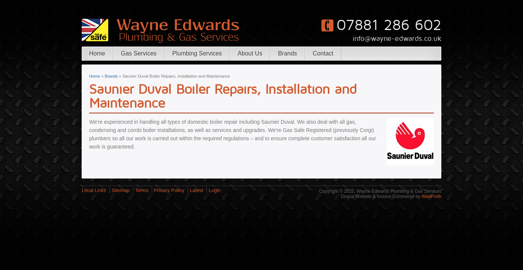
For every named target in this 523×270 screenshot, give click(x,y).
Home (97, 53)
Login (215, 190)
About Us (250, 53)
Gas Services (139, 53)
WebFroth (431, 196)
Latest (196, 190)
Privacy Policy (169, 190)
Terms (141, 190)
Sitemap (121, 190)
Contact (323, 53)
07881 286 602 (388, 25)
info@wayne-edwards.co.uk (397, 38)
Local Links (94, 190)
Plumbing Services (197, 53)
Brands (287, 53)
